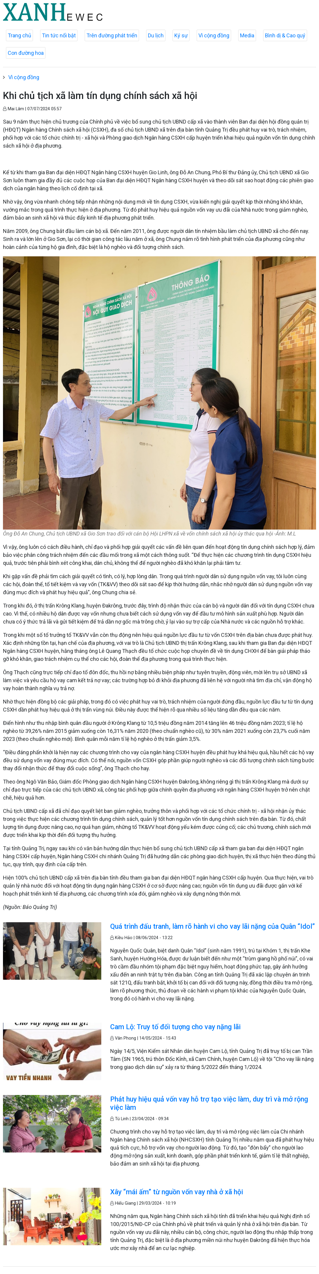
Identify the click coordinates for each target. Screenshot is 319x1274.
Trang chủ (19, 35)
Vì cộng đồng (213, 35)
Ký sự (181, 35)
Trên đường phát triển (111, 35)
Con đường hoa (26, 53)
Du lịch (156, 35)
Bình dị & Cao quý (285, 35)
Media (247, 35)
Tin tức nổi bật (59, 35)
